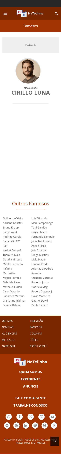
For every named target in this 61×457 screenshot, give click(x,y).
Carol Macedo (11, 291)
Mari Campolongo (42, 223)
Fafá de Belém (11, 305)
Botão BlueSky (44, 426)
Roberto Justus (40, 282)
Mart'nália (9, 273)
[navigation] (5, 12)
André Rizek (38, 246)
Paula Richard (39, 305)
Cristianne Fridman (14, 300)
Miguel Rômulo (12, 278)
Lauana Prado (39, 264)
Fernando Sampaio (43, 236)
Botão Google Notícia (16, 426)
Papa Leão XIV (11, 241)
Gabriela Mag (39, 287)
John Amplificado (41, 241)
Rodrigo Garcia (12, 236)
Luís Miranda (39, 218)
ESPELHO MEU (38, 346)
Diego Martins (40, 255)
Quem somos (30, 372)
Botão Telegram (7, 426)
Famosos (30, 25)
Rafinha (7, 268)
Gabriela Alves (11, 282)
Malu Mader (38, 259)
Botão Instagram (41, 417)
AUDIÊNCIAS (9, 333)
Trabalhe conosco (30, 405)
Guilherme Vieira (13, 218)
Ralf (5, 246)
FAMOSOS (36, 327)
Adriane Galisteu (13, 223)
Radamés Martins (13, 296)
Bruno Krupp (11, 227)
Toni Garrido (39, 227)
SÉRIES (34, 340)
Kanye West (10, 232)
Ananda (36, 273)
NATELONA (8, 346)
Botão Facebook (19, 417)
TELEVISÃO (36, 321)
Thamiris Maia (11, 255)
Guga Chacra (39, 232)
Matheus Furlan (12, 287)
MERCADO (8, 340)
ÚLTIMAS (7, 321)
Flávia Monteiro (40, 296)
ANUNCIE (30, 386)
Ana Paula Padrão (42, 268)
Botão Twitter (30, 417)
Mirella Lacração (13, 264)
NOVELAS (7, 327)
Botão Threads (54, 426)
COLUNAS (36, 333)
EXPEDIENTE (30, 379)
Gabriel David (39, 300)
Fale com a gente (30, 398)
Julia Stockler (39, 250)
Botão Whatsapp (9, 417)
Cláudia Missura (12, 259)
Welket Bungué (12, 250)
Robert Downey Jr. (42, 291)
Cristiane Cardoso (42, 278)
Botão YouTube (52, 417)
